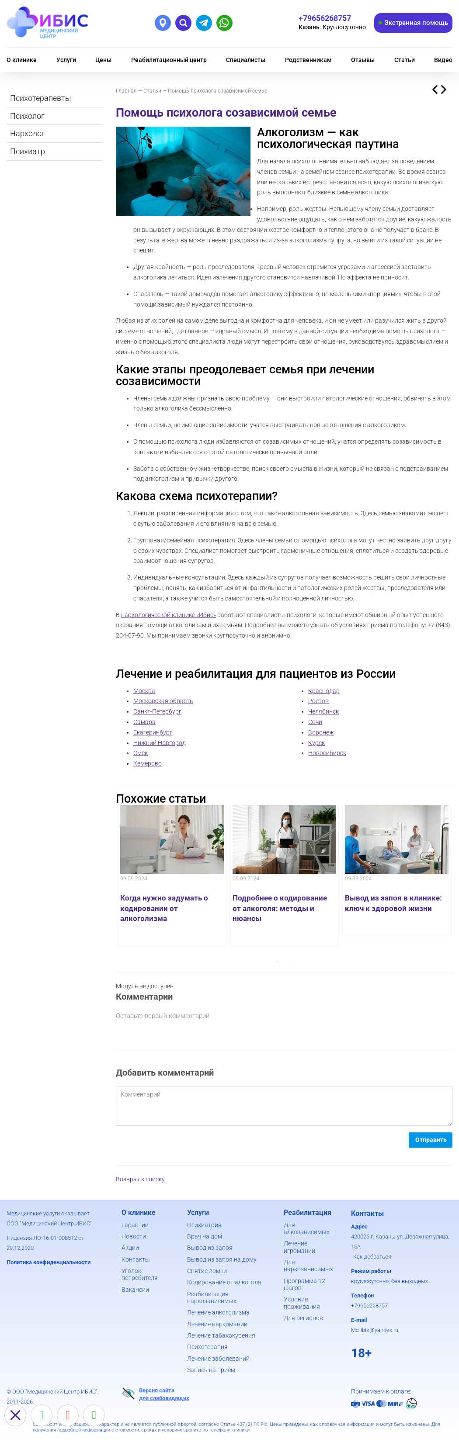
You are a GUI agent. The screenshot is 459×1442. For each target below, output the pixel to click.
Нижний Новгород (159, 742)
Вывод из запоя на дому (222, 1259)
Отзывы (363, 59)
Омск (140, 752)
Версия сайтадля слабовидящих (155, 1394)
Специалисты (245, 59)
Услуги (66, 59)
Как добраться (372, 1256)
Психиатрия (204, 1224)
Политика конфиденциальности (48, 1262)
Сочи (315, 721)
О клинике (22, 59)
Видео (443, 59)
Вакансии (135, 1289)
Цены (103, 59)
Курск (316, 742)
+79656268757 (369, 1305)
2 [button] (290, 961)
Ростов (318, 700)
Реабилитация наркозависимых (211, 1297)
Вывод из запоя (210, 1247)
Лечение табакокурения (221, 1335)
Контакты (136, 1259)
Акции (130, 1247)
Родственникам (308, 59)
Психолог (27, 116)
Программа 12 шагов (304, 1284)
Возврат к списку (140, 1179)
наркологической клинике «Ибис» (168, 614)
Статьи (404, 59)
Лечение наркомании (217, 1324)
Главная (126, 91)
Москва (144, 690)
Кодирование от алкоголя (224, 1282)
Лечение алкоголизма (218, 1312)
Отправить (431, 1139)
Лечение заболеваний (218, 1358)
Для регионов (303, 1317)
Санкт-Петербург (157, 711)
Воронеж (321, 732)
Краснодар (324, 690)
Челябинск (323, 711)
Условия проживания (302, 1303)
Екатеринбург (152, 732)
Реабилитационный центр (169, 59)
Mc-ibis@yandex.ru (374, 1330)
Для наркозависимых (308, 1266)
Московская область (163, 700)
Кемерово (147, 763)
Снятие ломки (207, 1270)
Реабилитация (307, 1212)
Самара (144, 721)
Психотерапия (207, 1346)
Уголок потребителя (140, 1274)
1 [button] (277, 961)
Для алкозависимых (307, 1228)
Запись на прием (211, 1369)
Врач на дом (204, 1236)
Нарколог (27, 133)
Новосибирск (327, 752)
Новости (134, 1236)
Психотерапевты (40, 98)
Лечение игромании (299, 1247)
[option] (172, 875)
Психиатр (27, 151)
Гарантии (135, 1224)
